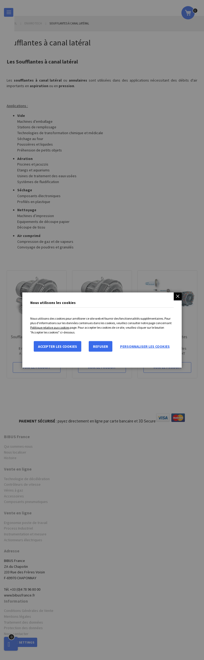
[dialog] (102, 330)
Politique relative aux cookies (49, 327)
